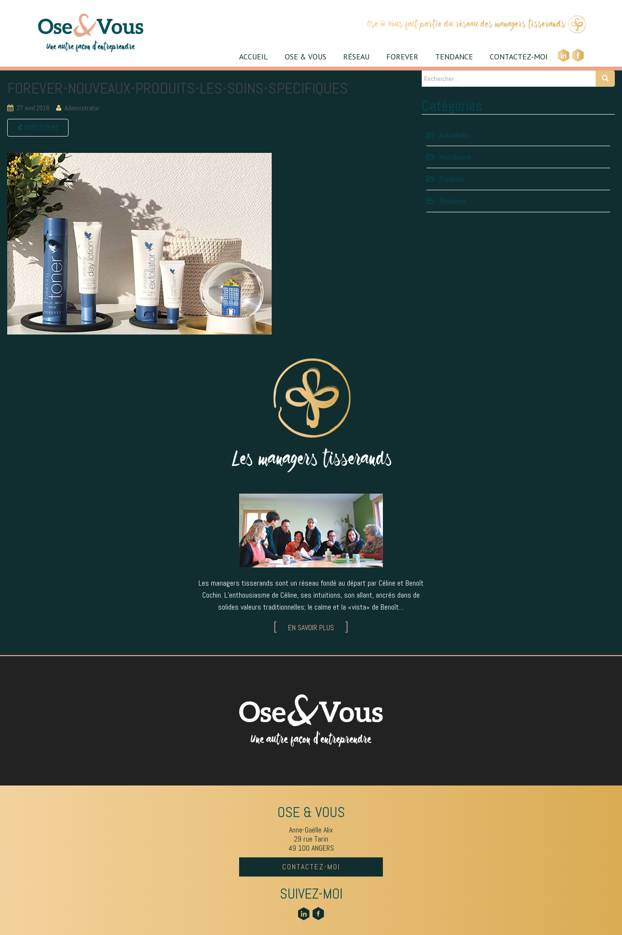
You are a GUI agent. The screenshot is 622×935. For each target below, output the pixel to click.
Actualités (454, 135)
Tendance (452, 201)
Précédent (37, 128)
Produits (451, 179)
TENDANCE (454, 56)
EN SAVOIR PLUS (311, 628)
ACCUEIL (253, 56)
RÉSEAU (356, 56)
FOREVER (402, 56)
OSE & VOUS (305, 56)
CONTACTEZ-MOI (519, 56)
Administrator (82, 108)
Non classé (455, 157)
